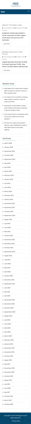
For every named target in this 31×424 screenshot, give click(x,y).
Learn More (6, 44)
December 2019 (9, 348)
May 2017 (7, 392)
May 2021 (7, 292)
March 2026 (8, 143)
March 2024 (8, 191)
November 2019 (9, 352)
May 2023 (7, 232)
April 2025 (7, 167)
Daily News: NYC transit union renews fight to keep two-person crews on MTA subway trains (16, 91)
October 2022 (8, 248)
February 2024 (9, 195)
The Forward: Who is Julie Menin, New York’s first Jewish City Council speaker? (16, 116)
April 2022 (7, 272)
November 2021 (9, 280)
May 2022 (7, 268)
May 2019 (7, 364)
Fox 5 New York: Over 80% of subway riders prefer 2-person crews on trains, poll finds (16, 99)
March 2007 (8, 400)
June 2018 (7, 388)
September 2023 (9, 215)
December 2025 (9, 151)
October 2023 (8, 211)
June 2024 (7, 187)
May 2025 (7, 163)
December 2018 (9, 368)
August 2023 (8, 219)
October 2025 (8, 155)
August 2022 (8, 256)
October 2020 (8, 308)
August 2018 (8, 380)
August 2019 (8, 360)
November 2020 (9, 304)
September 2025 (9, 159)
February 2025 (9, 175)
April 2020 (7, 332)
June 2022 (7, 264)
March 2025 (8, 171)
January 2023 (8, 236)
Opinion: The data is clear (12, 25)
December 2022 (9, 240)
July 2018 (7, 384)
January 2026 (8, 147)
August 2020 (8, 316)
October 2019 (8, 356)
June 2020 (7, 324)
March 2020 (8, 336)
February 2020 (9, 340)
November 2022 (9, 244)
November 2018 (9, 372)
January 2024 (8, 199)
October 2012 (8, 396)
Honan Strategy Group (8, 28)
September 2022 (9, 252)
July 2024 (7, 183)
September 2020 (9, 312)
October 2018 (8, 376)
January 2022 (8, 276)
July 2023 (7, 223)
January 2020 (8, 344)
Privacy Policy (16, 421)
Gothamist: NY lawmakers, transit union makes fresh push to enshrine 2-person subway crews (15, 108)
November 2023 (9, 207)
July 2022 (7, 260)
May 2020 (7, 328)
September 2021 (9, 284)
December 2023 (9, 203)
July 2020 (7, 320)
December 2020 (9, 300)
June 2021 (7, 288)
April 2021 (7, 296)
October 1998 (8, 404)
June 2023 (7, 228)
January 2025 (8, 179)
